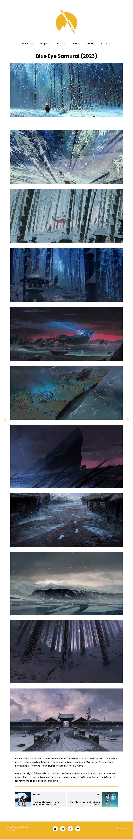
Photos (61, 43)
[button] (127, 817)
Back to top (122, 828)
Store (76, 43)
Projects (45, 43)
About (90, 43)
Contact (106, 43)
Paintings (27, 43)
